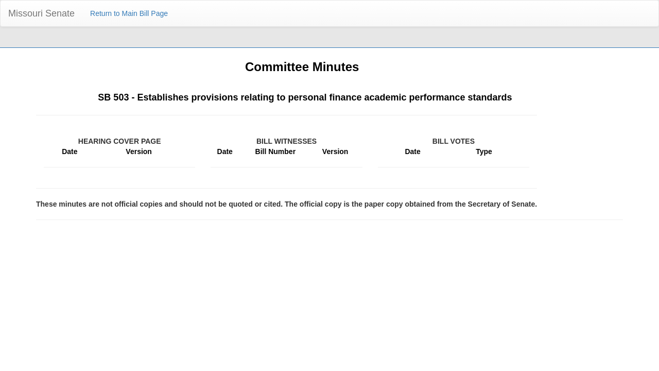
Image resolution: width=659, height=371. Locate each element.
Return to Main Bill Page (129, 13)
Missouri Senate (41, 13)
